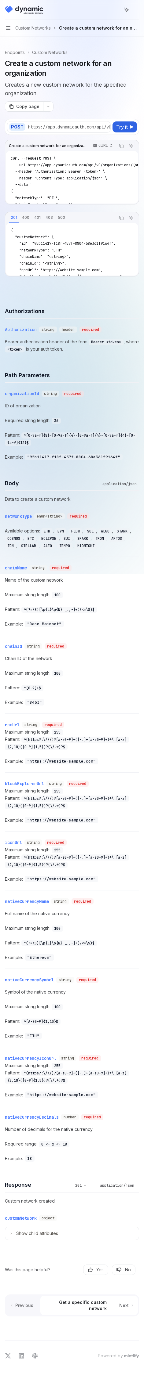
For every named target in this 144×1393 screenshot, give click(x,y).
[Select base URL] (72, 127)
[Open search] (115, 10)
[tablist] (60, 218)
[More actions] (136, 9)
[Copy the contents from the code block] (121, 146)
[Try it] (125, 126)
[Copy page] (24, 106)
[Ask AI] (131, 146)
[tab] (14, 217)
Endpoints (15, 52)
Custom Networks (50, 52)
